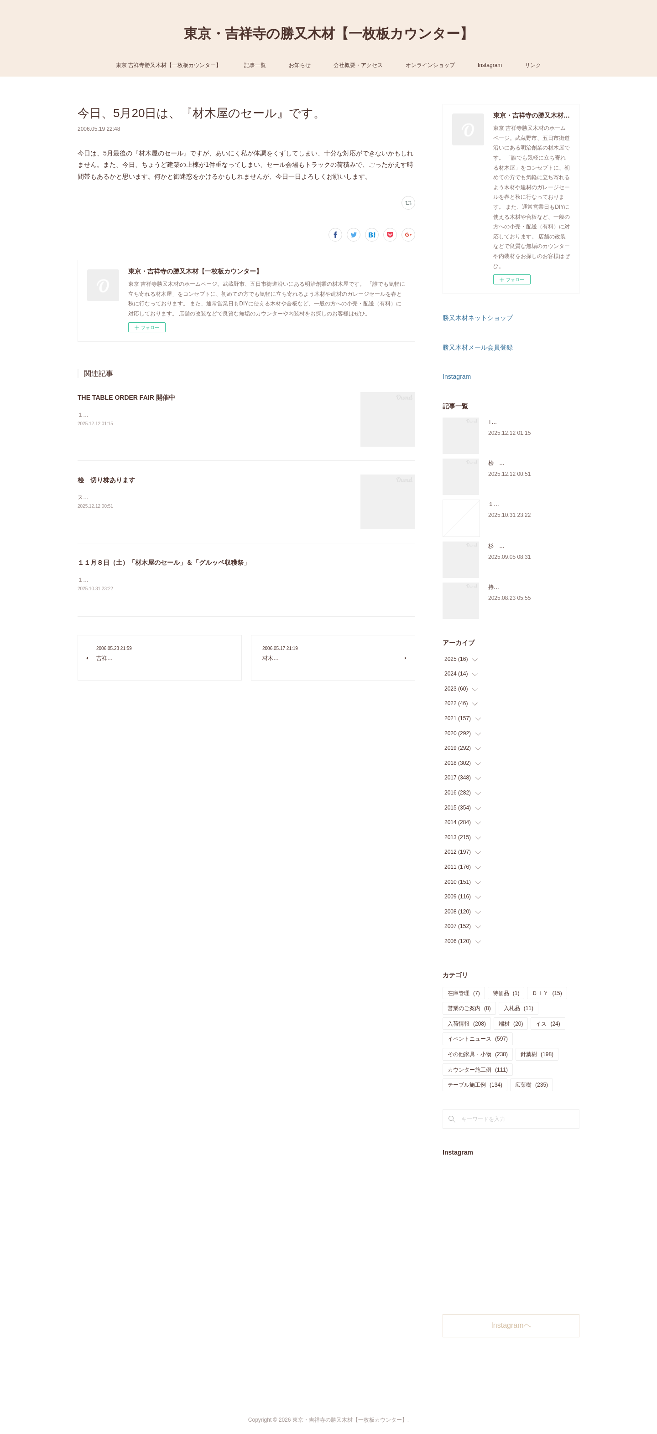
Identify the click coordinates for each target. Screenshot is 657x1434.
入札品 (518, 1008)
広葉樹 (531, 1085)
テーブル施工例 (475, 1085)
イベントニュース (478, 1039)
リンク (533, 65)
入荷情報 (467, 1024)
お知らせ (300, 65)
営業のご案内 (469, 1008)
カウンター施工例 (478, 1070)
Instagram (490, 65)
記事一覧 (255, 65)
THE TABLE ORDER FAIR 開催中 (126, 397)
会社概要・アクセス (358, 65)
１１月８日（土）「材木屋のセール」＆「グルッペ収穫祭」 (164, 562)
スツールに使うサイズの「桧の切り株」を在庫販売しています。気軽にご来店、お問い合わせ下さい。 (203, 497)
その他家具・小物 (478, 1054)
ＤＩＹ (547, 993)
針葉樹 (537, 1054)
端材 (511, 1024)
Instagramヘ (511, 1325)
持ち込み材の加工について (521, 587)
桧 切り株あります (106, 480)
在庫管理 (464, 993)
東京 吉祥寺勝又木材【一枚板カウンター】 (168, 65)
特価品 (506, 993)
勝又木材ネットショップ (478, 317)
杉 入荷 (499, 546)
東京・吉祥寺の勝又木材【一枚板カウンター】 (329, 33)
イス (548, 1024)
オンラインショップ (430, 65)
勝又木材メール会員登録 (478, 347)
